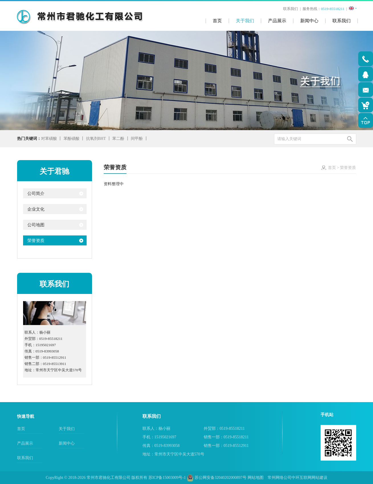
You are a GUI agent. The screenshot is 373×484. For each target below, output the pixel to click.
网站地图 (256, 477)
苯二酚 (118, 138)
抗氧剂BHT (96, 138)
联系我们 (291, 9)
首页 (332, 168)
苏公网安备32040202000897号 (217, 477)
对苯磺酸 (49, 138)
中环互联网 (301, 477)
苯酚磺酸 (72, 138)
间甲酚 (137, 138)
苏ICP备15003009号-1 (167, 477)
